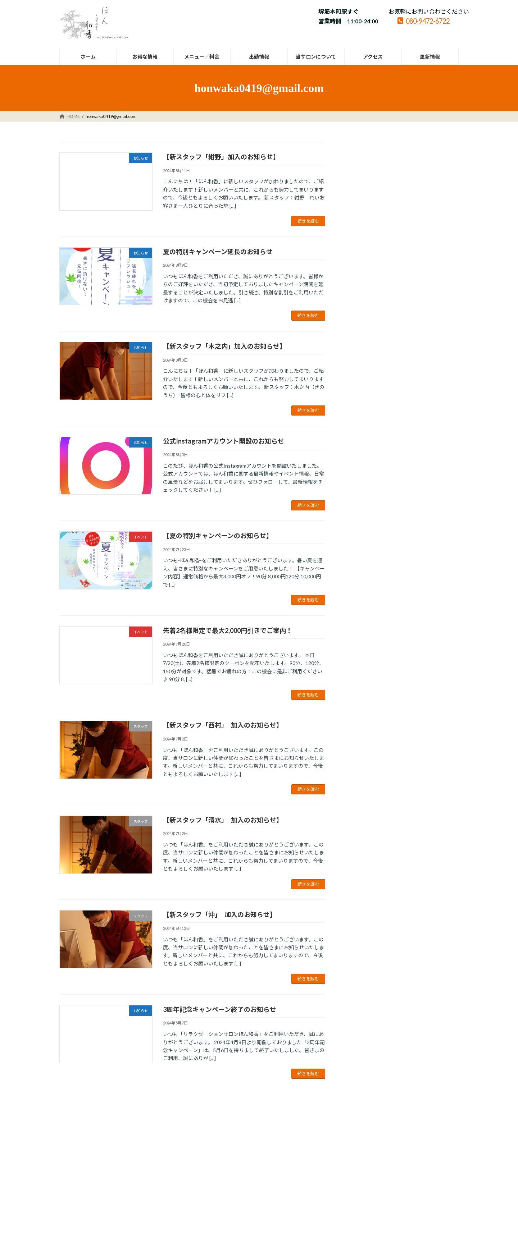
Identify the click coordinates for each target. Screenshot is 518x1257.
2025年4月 (365, 390)
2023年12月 (366, 536)
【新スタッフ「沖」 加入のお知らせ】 (219, 914)
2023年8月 (365, 550)
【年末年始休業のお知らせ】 (385, 189)
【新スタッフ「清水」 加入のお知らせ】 (223, 820)
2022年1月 (365, 798)
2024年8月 (365, 463)
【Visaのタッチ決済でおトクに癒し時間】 (402, 291)
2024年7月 (365, 477)
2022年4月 (365, 755)
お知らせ (398, 180)
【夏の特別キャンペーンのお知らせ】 (218, 536)
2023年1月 (365, 638)
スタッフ (395, 311)
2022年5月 (365, 740)
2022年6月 (365, 725)
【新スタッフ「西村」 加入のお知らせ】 (223, 725)
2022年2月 (365, 784)
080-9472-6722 (423, 20)
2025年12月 (366, 361)
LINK (168, 1143)
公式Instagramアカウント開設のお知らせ (223, 441)
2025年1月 (365, 405)
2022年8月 (365, 696)
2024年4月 (365, 521)
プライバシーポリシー (87, 1143)
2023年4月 (365, 594)
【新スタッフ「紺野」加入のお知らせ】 (221, 157)
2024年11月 (366, 434)
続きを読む (308, 221)
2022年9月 (365, 682)
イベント (415, 246)
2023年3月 (365, 609)
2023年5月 (365, 580)
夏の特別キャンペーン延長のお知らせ (218, 252)
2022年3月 (365, 769)
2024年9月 (365, 448)
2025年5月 (365, 375)
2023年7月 (365, 565)
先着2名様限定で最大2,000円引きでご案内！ (227, 630)
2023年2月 (365, 623)
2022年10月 (366, 667)
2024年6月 (365, 492)
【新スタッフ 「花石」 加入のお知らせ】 (402, 320)
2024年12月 (366, 419)
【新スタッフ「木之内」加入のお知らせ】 (224, 346)
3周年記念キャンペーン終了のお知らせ (219, 1009)
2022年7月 (365, 711)
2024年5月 (365, 507)
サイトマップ (136, 1143)
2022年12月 (366, 653)
